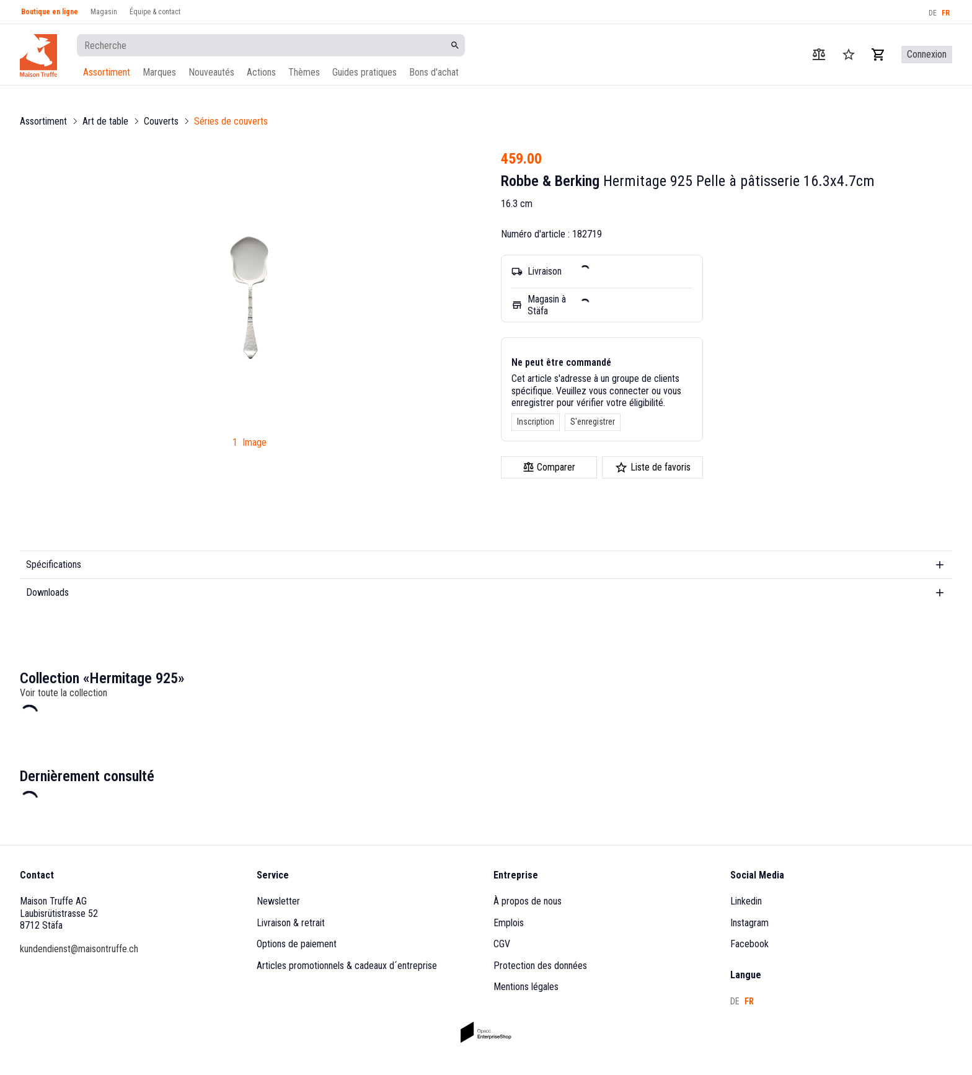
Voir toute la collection (63, 693)
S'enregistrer (592, 422)
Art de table (105, 121)
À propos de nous (527, 901)
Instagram (749, 923)
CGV (501, 944)
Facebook (749, 944)
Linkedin (746, 901)
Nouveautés (211, 72)
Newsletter (278, 901)
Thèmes (304, 72)
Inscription (535, 422)
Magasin (104, 11)
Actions (261, 72)
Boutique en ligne (49, 11)
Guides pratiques (364, 72)
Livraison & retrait (291, 923)
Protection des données (540, 965)
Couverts (161, 121)
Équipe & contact (155, 11)
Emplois (508, 923)
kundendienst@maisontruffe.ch (79, 949)
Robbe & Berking (550, 181)
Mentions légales (526, 987)
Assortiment (106, 72)
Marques (159, 72)
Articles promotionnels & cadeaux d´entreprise (347, 965)
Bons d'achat (434, 72)
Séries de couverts (231, 121)
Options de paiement (297, 944)
